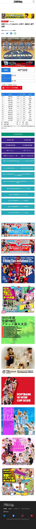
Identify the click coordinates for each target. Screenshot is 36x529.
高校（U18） (4, 21)
